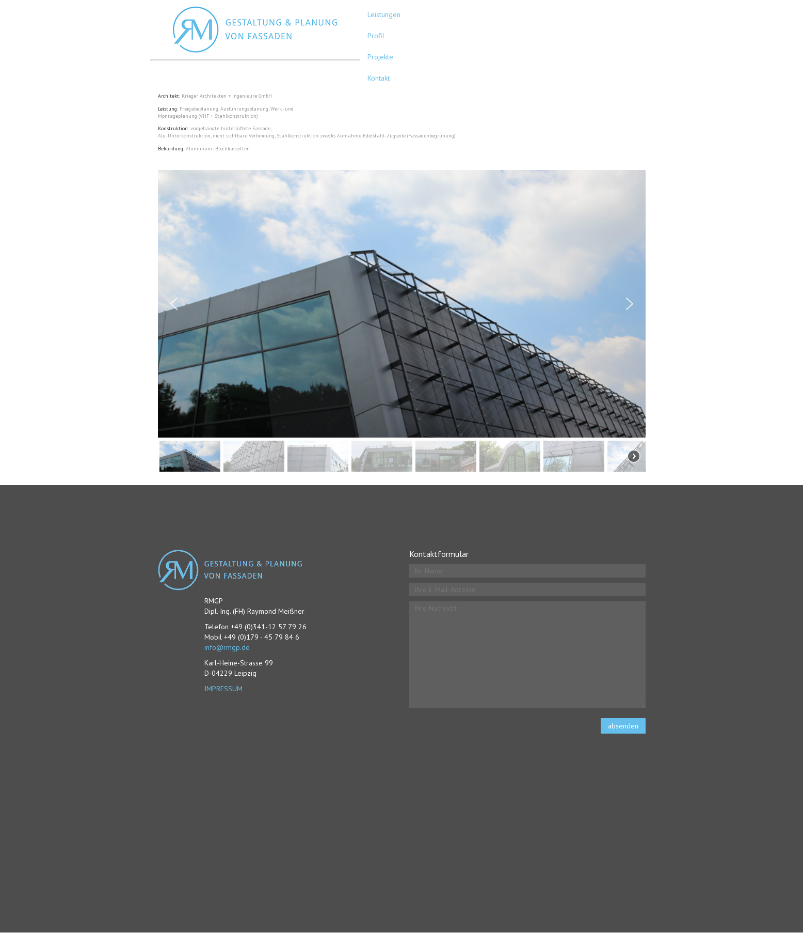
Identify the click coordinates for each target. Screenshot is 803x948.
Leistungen (383, 14)
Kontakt (378, 78)
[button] (174, 304)
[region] (402, 322)
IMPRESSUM (223, 688)
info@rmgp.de (227, 647)
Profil (375, 35)
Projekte (380, 56)
